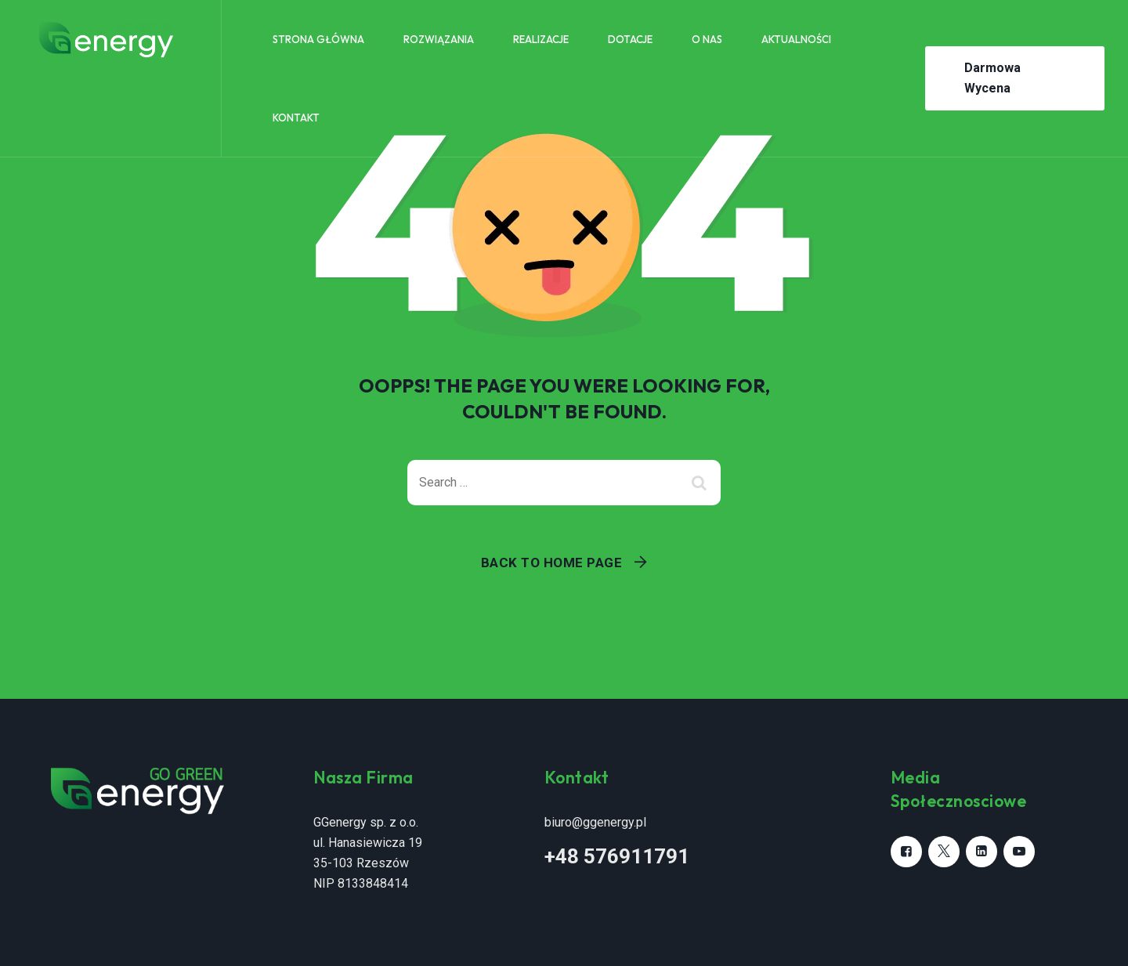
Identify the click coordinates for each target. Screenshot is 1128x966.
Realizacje (541, 39)
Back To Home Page (552, 562)
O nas (707, 39)
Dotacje (630, 39)
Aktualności (796, 39)
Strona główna (318, 39)
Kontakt (296, 117)
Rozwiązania (438, 39)
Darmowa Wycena (992, 78)
